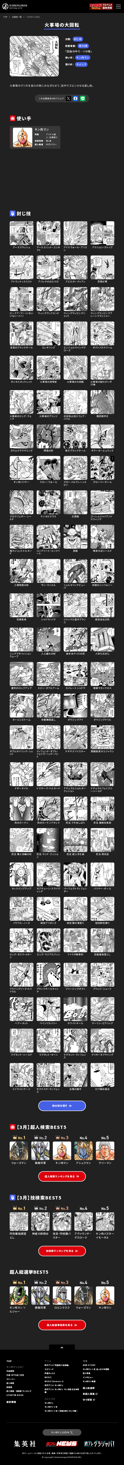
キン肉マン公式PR (62, 1432)
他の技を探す (62, 1105)
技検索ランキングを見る (62, 1250)
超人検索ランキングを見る (62, 1176)
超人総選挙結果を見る (62, 1325)
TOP (5, 16)
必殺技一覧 (17, 16)
